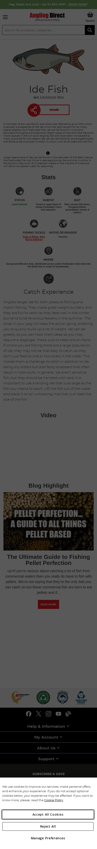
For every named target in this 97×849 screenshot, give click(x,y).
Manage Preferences (48, 838)
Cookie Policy (53, 800)
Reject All (48, 826)
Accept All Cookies (48, 814)
